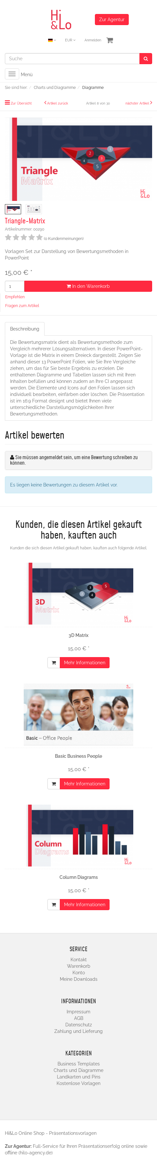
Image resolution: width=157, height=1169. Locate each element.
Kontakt (79, 959)
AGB (78, 1018)
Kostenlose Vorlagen (78, 1083)
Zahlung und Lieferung (78, 1031)
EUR (70, 40)
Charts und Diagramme (78, 1070)
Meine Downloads (79, 979)
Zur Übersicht (21, 103)
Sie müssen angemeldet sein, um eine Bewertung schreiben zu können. (74, 460)
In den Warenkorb (88, 286)
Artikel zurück (57, 103)
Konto (78, 972)
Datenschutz (78, 1024)
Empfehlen (15, 297)
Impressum (78, 1011)
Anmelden (93, 40)
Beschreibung (24, 328)
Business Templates (79, 1063)
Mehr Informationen (84, 662)
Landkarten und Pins (78, 1076)
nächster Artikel (137, 103)
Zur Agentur (111, 19)
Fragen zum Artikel (22, 305)
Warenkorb (78, 966)
